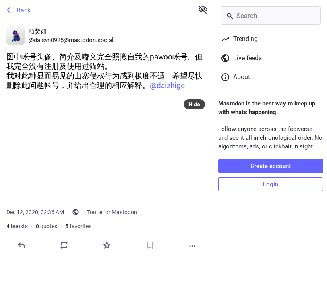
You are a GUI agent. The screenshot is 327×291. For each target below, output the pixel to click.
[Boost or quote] (64, 245)
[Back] (96, 10)
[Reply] (21, 245)
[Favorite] (107, 245)
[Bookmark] (150, 245)
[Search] (271, 15)
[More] (192, 246)
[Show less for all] (203, 9)
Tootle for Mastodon (112, 212)
